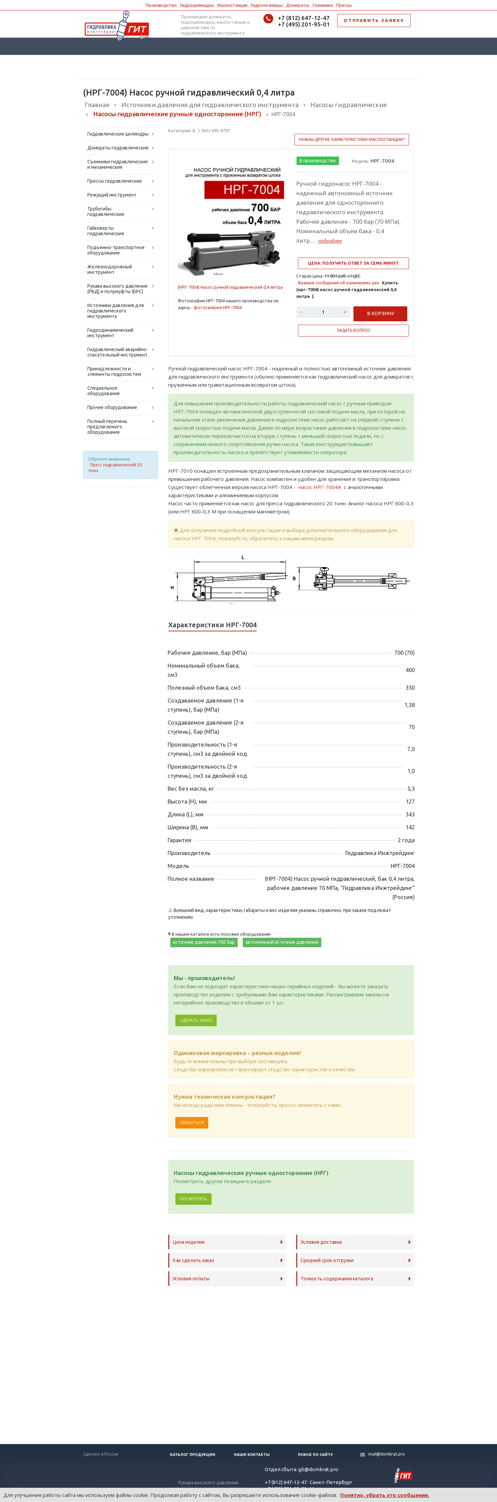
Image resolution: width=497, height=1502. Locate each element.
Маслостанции (232, 5)
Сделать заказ (196, 1020)
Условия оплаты (191, 1278)
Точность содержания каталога (337, 1278)
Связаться (192, 1122)
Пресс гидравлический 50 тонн (115, 467)
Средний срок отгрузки (327, 1260)
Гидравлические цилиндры (118, 134)
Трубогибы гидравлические (105, 211)
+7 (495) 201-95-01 (304, 24)
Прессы (344, 5)
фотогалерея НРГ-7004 (218, 307)
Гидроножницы (267, 5)
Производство (161, 5)
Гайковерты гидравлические (105, 230)
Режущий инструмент (111, 195)
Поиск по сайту (315, 1455)
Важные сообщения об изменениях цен (338, 282)
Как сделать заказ (193, 1260)
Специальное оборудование (103, 390)
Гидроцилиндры (197, 5)
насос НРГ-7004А (320, 487)
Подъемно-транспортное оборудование (116, 250)
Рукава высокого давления (208, 1482)
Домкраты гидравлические (118, 147)
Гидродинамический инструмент (110, 332)
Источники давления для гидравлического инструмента (115, 311)
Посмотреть (193, 1199)
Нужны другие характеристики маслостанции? (352, 139)
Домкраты (297, 5)
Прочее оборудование (112, 407)
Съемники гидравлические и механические (117, 164)
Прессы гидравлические (114, 181)
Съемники (322, 5)
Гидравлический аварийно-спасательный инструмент (117, 352)
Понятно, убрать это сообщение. (384, 1494)
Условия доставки (321, 1242)
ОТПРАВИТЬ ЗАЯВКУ (374, 20)
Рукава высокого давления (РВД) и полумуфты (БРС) (117, 288)
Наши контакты (252, 1455)
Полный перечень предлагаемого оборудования (107, 427)
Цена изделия (188, 1242)
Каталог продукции (192, 1455)
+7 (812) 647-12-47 (304, 18)
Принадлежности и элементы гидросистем (114, 371)
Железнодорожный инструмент (109, 269)
